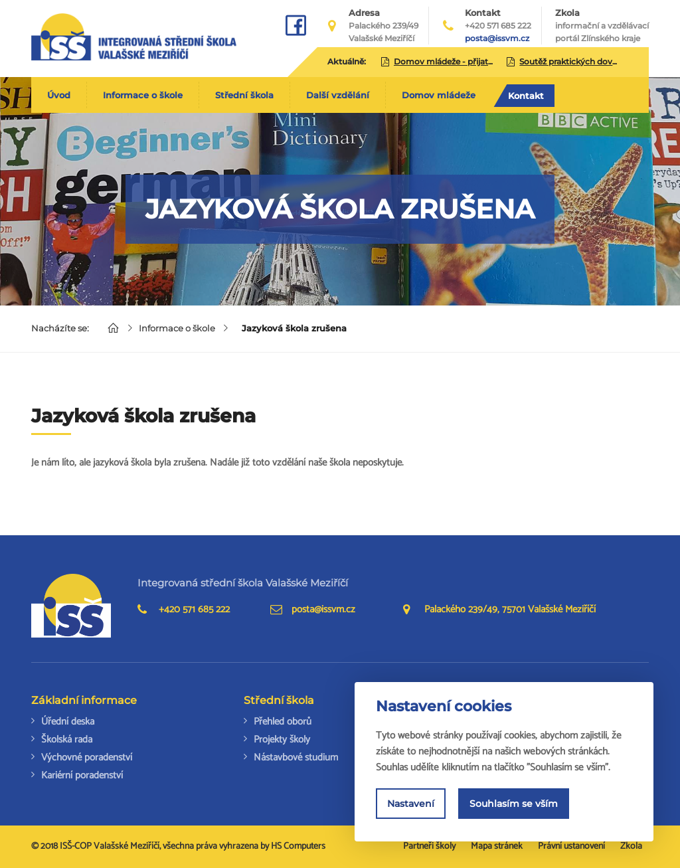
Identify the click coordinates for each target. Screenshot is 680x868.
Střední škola (244, 95)
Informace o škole (143, 95)
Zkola (602, 25)
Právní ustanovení (571, 846)
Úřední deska (67, 721)
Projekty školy (282, 739)
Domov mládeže (438, 95)
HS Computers (298, 846)
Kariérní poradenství (82, 775)
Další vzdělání (337, 95)
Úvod (58, 95)
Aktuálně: (346, 61)
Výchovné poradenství (86, 757)
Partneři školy (429, 846)
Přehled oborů (282, 721)
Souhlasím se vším (513, 805)
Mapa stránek (497, 846)
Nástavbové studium (296, 757)
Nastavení (410, 805)
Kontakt (526, 95)
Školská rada (66, 739)
